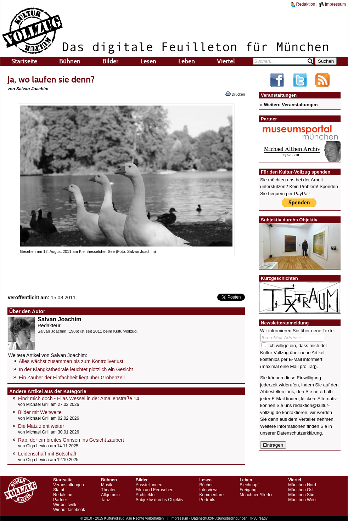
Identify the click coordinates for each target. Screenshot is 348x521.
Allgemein (110, 494)
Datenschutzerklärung (299, 433)
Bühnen (69, 61)
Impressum (332, 4)
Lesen (148, 61)
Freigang (248, 489)
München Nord (302, 484)
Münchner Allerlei (256, 494)
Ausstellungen (149, 484)
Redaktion (303, 4)
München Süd (301, 494)
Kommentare (211, 494)
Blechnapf (249, 484)
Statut (58, 489)
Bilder (110, 61)
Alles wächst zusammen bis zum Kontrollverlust (71, 361)
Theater (108, 489)
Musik (106, 484)
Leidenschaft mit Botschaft (47, 454)
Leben (186, 61)
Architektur (146, 494)
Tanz (105, 499)
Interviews (208, 489)
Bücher (206, 484)
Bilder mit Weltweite (40, 412)
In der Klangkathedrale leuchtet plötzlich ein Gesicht (76, 369)
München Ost (300, 489)
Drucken (235, 93)
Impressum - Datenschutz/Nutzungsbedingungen (208, 518)
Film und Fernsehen (155, 489)
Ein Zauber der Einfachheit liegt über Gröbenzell (72, 377)
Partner (60, 499)
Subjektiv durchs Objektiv (160, 499)
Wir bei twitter (66, 504)
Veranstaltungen (68, 484)
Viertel (226, 61)
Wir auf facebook (69, 509)
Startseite (24, 61)
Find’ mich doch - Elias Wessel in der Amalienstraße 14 (78, 398)
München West (302, 499)
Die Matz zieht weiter (41, 426)
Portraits (207, 499)
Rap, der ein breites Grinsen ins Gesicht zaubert (71, 440)
